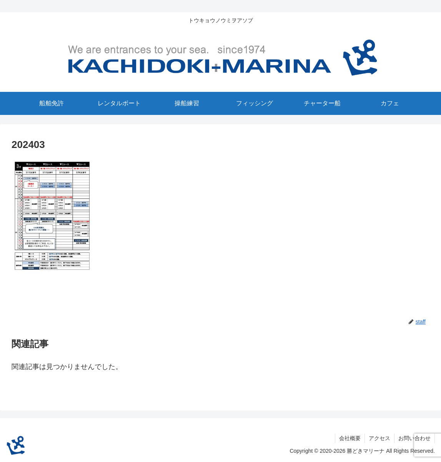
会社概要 (350, 438)
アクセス (379, 438)
